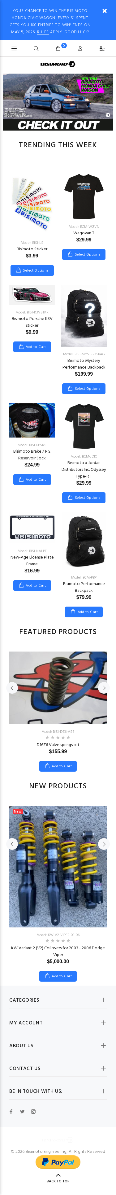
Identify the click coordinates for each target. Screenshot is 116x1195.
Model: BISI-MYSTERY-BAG (84, 354)
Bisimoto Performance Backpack (84, 587)
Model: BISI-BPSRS (32, 445)
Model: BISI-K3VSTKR (32, 312)
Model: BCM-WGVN (84, 227)
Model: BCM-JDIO (84, 457)
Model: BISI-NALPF (32, 551)
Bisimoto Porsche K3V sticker (32, 322)
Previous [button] (12, 688)
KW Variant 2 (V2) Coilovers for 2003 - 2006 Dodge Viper (58, 952)
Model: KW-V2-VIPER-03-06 (58, 935)
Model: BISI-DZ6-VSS (58, 732)
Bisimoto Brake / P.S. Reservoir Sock (32, 455)
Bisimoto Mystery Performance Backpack (83, 364)
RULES (43, 32)
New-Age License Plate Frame (32, 561)
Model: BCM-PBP (84, 578)
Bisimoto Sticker (32, 249)
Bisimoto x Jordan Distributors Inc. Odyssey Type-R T (84, 469)
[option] (58, 96)
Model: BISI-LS (32, 243)
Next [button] (104, 688)
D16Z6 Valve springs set (58, 745)
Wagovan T (83, 233)
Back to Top (58, 1181)
